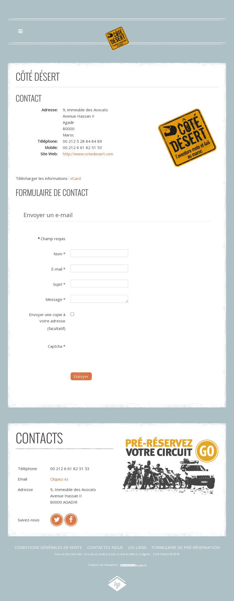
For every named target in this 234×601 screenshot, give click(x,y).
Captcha (56, 346)
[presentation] (110, 352)
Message (55, 299)
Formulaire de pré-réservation (186, 547)
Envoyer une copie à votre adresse (47, 317)
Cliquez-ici (59, 479)
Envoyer (81, 376)
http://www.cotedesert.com (88, 153)
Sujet (59, 284)
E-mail (58, 269)
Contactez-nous (105, 547)
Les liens (137, 547)
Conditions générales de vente (48, 547)
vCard (75, 178)
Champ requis (51, 238)
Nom (59, 253)
